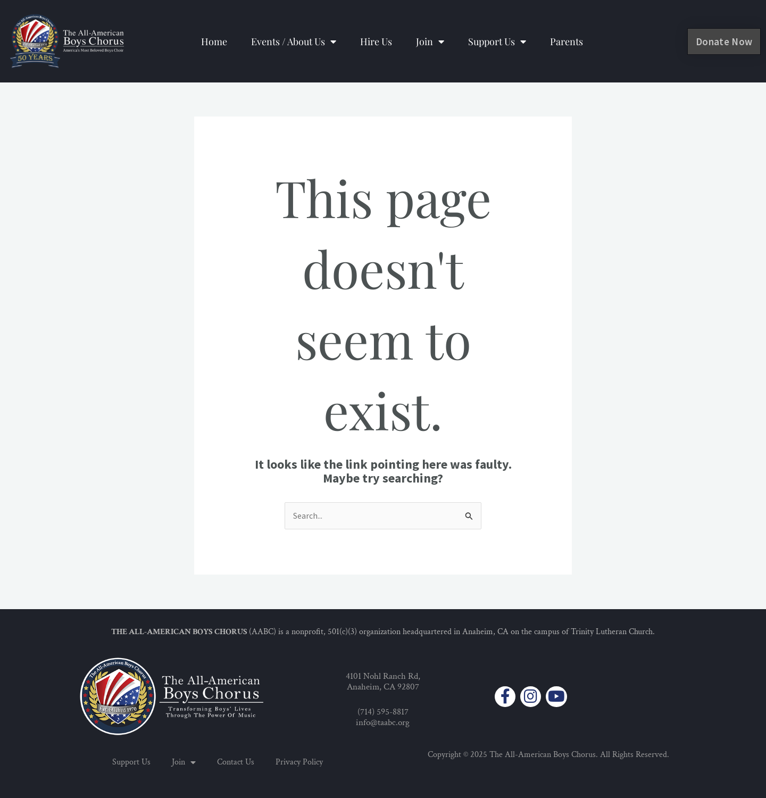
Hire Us (376, 41)
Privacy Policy (299, 762)
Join (430, 41)
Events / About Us (293, 41)
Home (214, 41)
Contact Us (235, 762)
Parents (566, 41)
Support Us (497, 41)
